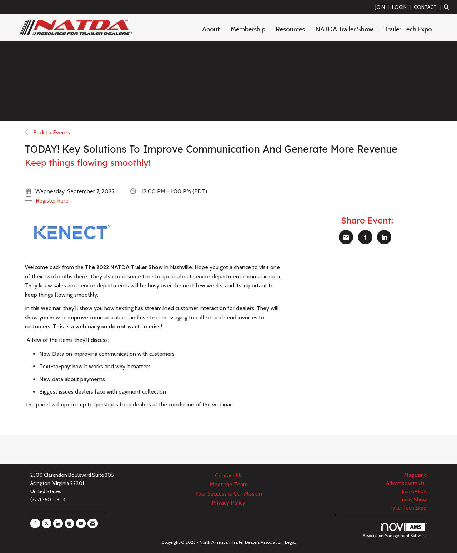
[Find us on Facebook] (35, 523)
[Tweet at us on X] (46, 523)
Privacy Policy (228, 502)
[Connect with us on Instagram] (69, 523)
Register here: (53, 200)
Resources (290, 29)
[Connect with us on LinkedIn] (58, 523)
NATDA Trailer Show (344, 29)
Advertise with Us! (406, 483)
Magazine (415, 475)
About (211, 29)
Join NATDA (414, 491)
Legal (290, 542)
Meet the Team (229, 484)
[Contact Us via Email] (92, 523)
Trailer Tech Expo (408, 29)
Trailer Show (413, 499)
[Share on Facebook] (365, 237)
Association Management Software (395, 530)
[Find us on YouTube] (81, 523)
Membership (248, 29)
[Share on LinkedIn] (384, 237)
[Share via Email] (346, 237)
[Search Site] (448, 7)
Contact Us (228, 475)
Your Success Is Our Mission (228, 493)
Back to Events (47, 132)
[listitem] (383, 7)
